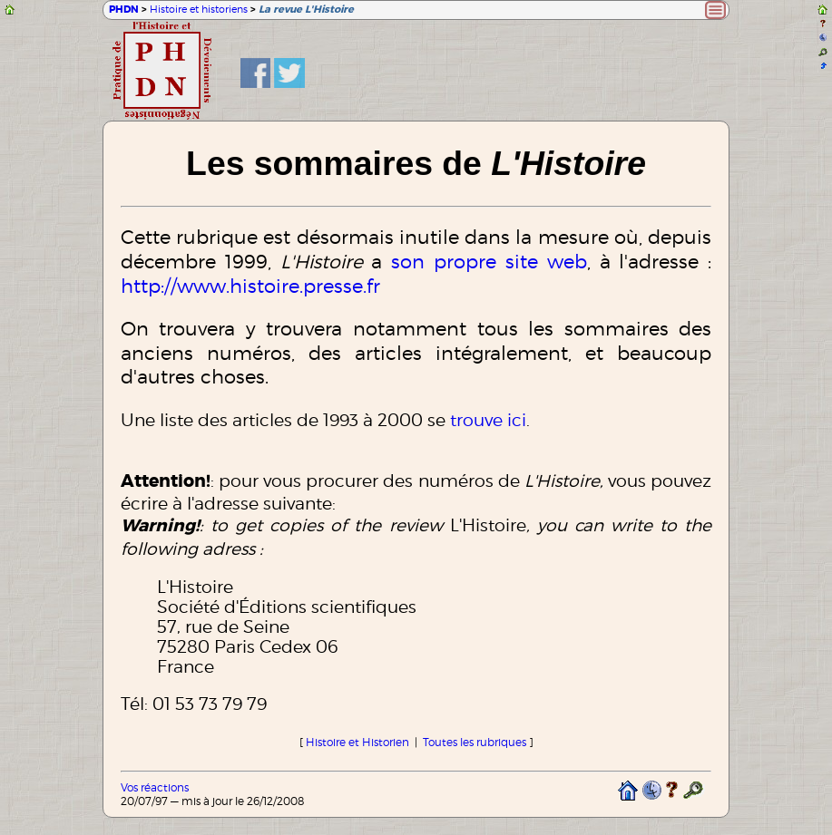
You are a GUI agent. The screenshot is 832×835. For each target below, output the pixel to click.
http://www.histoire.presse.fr (250, 286)
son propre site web (489, 261)
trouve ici (488, 420)
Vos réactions (155, 787)
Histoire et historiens (199, 9)
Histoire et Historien (357, 742)
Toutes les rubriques (474, 742)
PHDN (124, 9)
